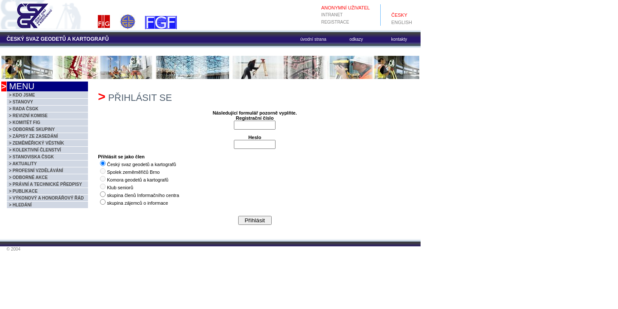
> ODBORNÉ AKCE (28, 177)
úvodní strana (313, 39)
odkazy (356, 39)
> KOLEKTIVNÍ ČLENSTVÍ (35, 150)
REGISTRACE (335, 22)
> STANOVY (21, 102)
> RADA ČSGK (24, 108)
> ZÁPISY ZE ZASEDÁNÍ (33, 136)
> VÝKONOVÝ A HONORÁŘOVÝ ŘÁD (46, 198)
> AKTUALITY (23, 163)
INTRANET (331, 14)
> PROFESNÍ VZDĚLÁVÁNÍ (36, 170)
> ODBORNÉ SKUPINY (32, 129)
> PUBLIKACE (23, 191)
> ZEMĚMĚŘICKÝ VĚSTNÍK (36, 143)
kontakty (399, 39)
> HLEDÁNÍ (20, 205)
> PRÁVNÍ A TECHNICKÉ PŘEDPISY (45, 184)
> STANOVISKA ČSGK (31, 156)
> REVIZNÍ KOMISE (28, 115)
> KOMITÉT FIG (24, 122)
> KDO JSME (22, 95)
